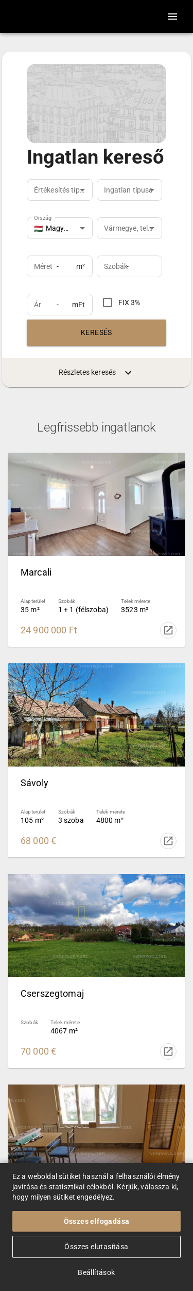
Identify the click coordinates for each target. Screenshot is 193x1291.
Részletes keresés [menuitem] (96, 372)
